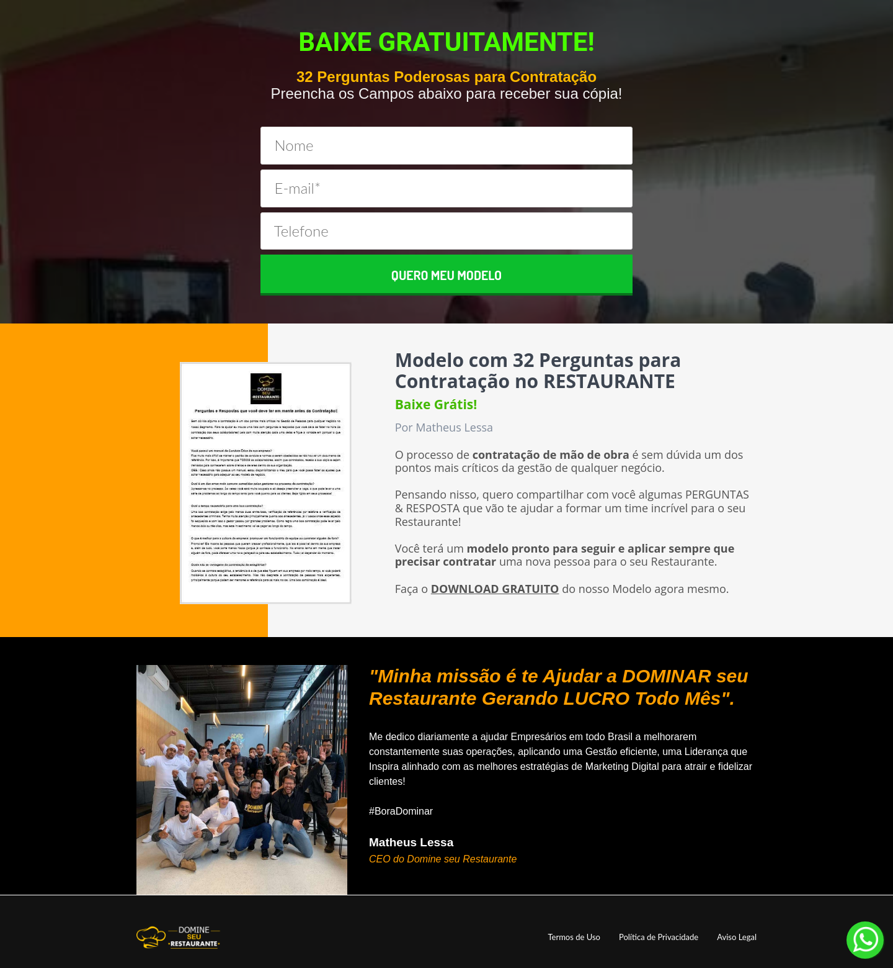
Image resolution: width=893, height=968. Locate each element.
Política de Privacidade (658, 937)
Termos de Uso (574, 937)
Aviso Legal (737, 937)
